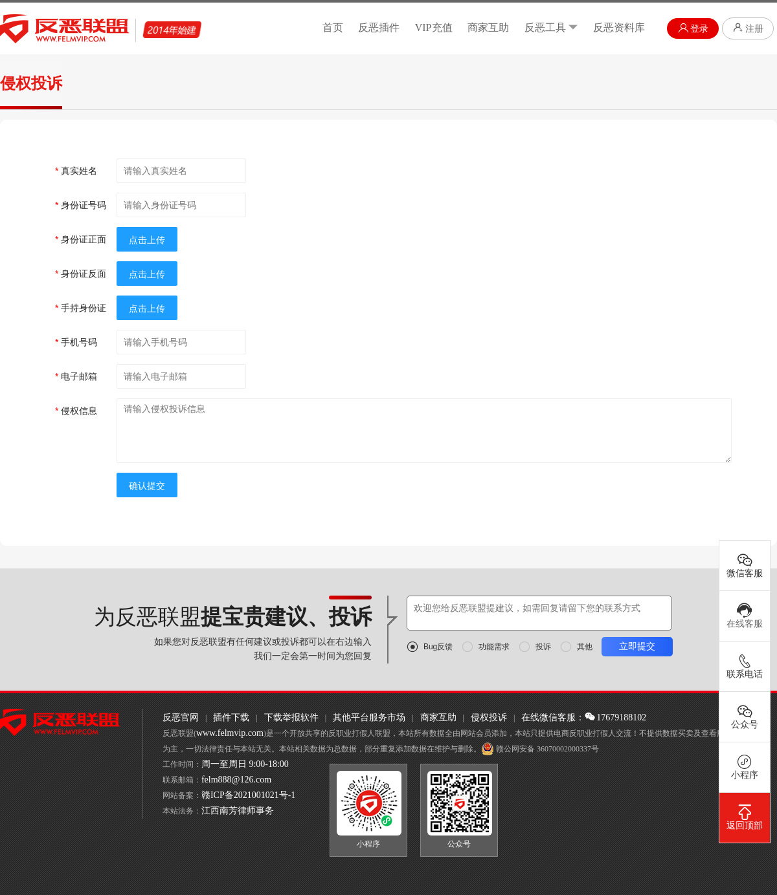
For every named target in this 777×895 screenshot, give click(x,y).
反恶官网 (181, 717)
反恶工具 (551, 27)
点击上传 (147, 240)
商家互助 (488, 27)
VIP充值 (434, 27)
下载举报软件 (291, 717)
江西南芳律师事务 (237, 810)
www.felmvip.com (230, 733)
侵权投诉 (489, 717)
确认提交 (147, 485)
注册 (747, 28)
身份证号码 (80, 205)
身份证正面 (80, 239)
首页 (332, 27)
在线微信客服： (553, 717)
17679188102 (615, 717)
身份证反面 (80, 273)
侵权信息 (76, 410)
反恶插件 (379, 27)
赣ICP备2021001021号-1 (248, 795)
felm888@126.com (236, 779)
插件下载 (231, 717)
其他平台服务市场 (369, 717)
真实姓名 (76, 171)
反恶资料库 (619, 27)
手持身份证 (80, 308)
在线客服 (744, 616)
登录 (693, 28)
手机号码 (76, 342)
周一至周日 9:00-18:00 (245, 764)
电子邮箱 (76, 376)
